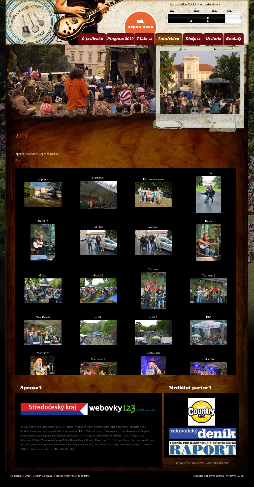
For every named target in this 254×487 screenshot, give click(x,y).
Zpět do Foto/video (26, 154)
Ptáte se (144, 38)
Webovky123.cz (235, 475)
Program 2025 (120, 38)
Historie (213, 38)
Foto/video (168, 38)
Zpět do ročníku (49, 154)
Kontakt (233, 38)
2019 (18, 160)
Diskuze (193, 38)
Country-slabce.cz (42, 475)
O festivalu (92, 38)
